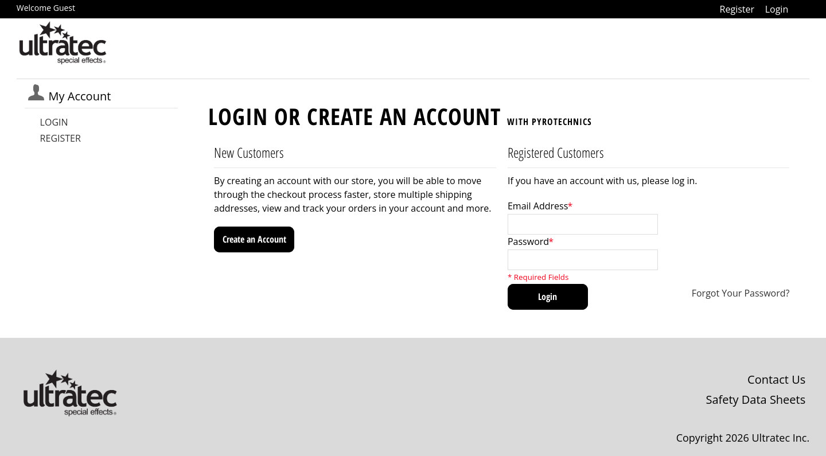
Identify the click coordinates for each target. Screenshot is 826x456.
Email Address (538, 206)
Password (528, 241)
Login (777, 9)
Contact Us (776, 379)
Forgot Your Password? (741, 293)
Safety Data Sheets (755, 399)
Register (737, 9)
